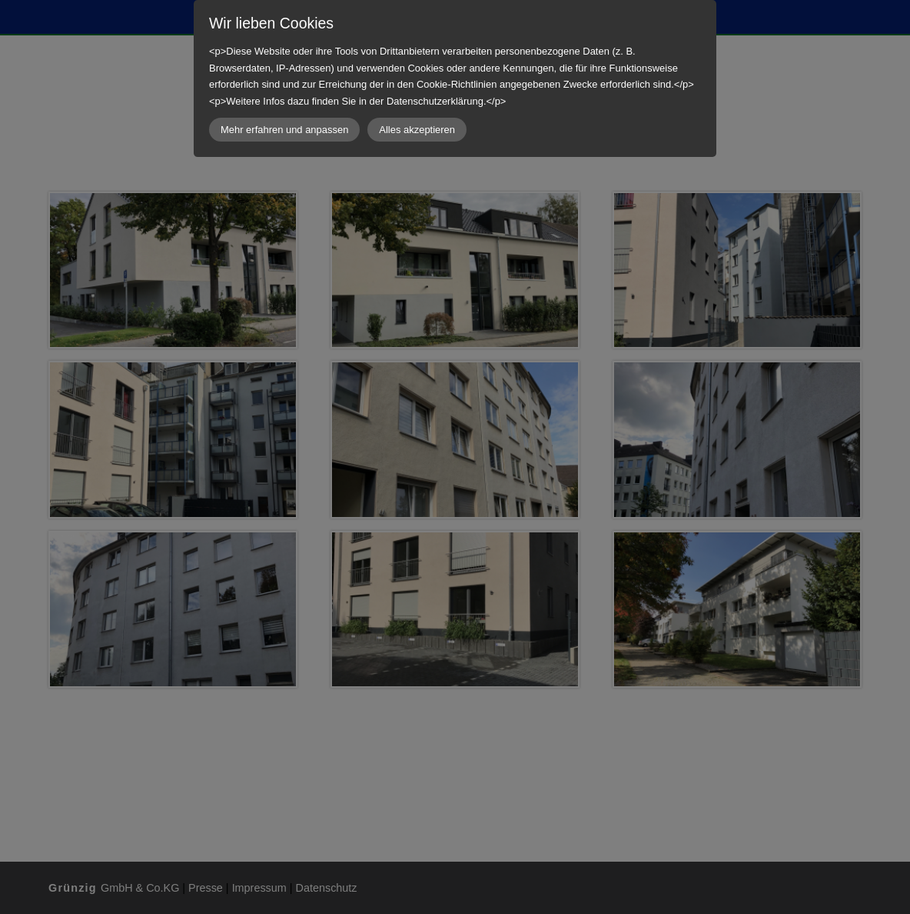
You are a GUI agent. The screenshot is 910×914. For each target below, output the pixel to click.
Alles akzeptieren (417, 129)
